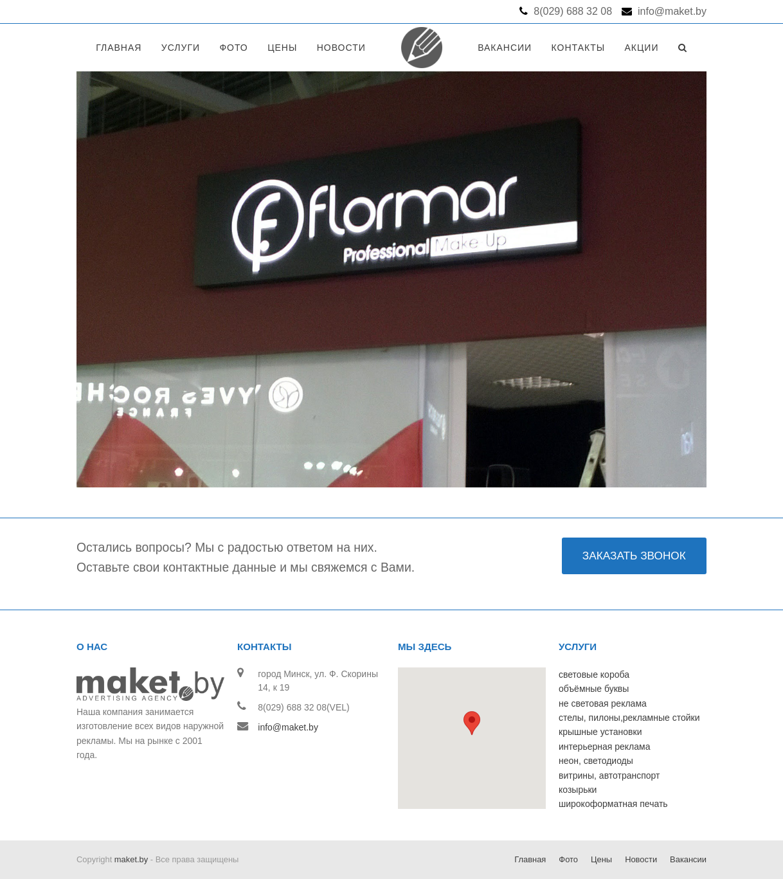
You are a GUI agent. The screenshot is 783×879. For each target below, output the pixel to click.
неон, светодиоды (596, 761)
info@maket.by (288, 727)
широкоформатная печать (613, 804)
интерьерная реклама (604, 746)
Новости (641, 859)
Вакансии (688, 859)
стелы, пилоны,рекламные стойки (629, 717)
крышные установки (600, 732)
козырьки (578, 789)
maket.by (131, 859)
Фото (568, 859)
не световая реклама (603, 703)
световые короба (594, 674)
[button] (472, 727)
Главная (530, 859)
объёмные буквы (594, 689)
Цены (601, 859)
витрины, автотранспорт (609, 775)
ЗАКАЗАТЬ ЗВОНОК (634, 555)
